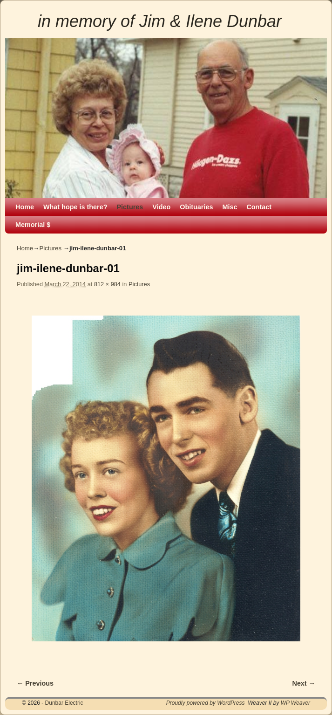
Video (161, 207)
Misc (229, 207)
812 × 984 (107, 284)
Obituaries (196, 207)
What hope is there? (75, 207)
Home (24, 207)
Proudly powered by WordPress (205, 703)
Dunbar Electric (64, 703)
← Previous (35, 683)
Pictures (130, 207)
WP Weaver (295, 703)
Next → (303, 683)
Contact (258, 207)
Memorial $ (32, 224)
